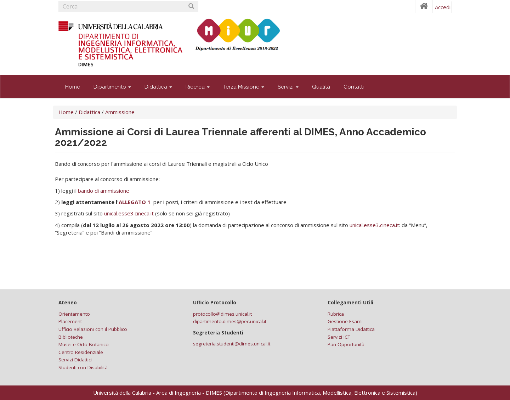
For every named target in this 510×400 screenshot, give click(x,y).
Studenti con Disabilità (83, 367)
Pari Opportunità (346, 344)
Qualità (321, 87)
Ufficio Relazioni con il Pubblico (92, 329)
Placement (70, 321)
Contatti (354, 87)
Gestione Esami (345, 321)
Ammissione (120, 112)
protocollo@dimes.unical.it (222, 314)
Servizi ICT (339, 337)
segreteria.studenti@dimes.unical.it (231, 343)
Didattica (158, 87)
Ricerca (198, 87)
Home (72, 87)
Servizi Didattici (75, 359)
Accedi (442, 7)
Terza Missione (243, 87)
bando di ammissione (103, 190)
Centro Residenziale (80, 352)
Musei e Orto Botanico (83, 344)
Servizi (288, 87)
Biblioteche (70, 337)
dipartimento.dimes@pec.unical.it (229, 321)
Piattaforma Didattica (351, 329)
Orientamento (74, 314)
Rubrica (336, 314)
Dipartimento (112, 87)
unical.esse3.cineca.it (129, 213)
